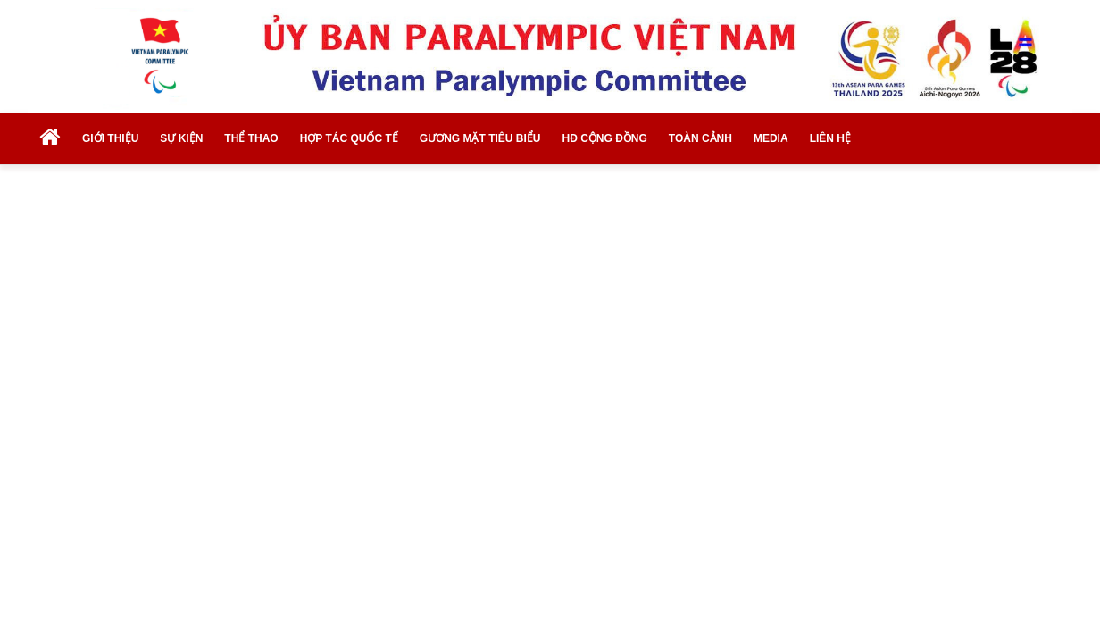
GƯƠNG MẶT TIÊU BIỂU (480, 138)
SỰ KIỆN (181, 138)
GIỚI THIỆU (110, 138)
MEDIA (771, 138)
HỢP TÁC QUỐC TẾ (349, 138)
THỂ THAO (251, 138)
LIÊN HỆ (830, 138)
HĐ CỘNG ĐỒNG (604, 138)
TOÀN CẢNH (700, 138)
